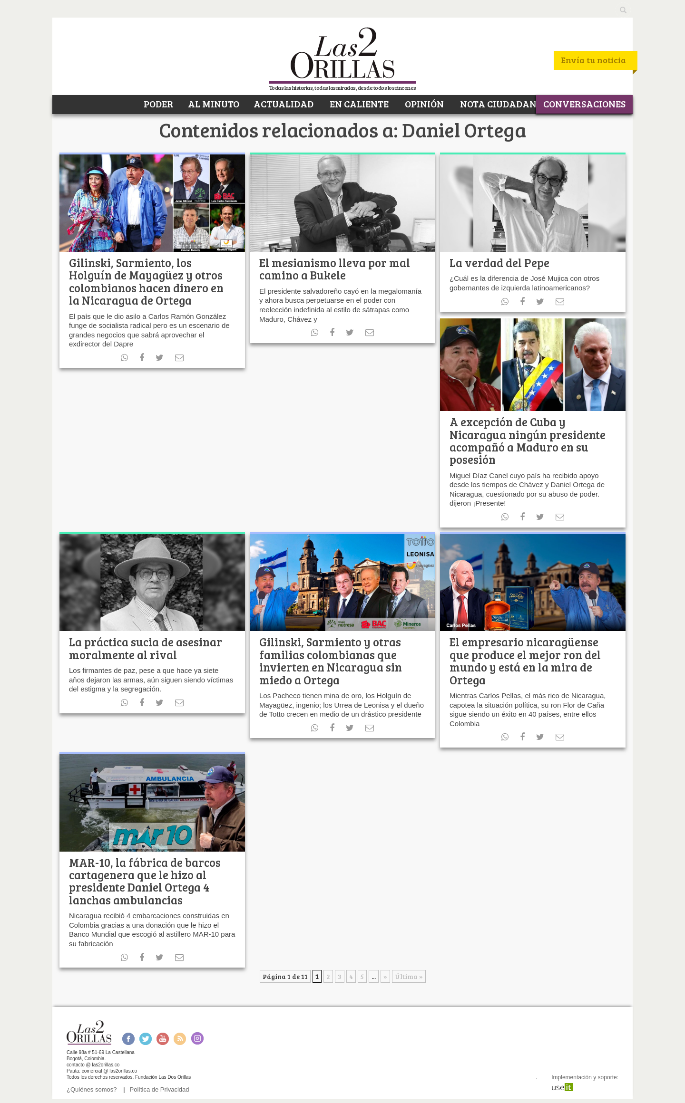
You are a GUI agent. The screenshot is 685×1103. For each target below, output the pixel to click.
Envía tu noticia (593, 60)
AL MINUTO (213, 103)
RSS (180, 1038)
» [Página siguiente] (385, 976)
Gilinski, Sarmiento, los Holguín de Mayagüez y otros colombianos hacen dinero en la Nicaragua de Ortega (146, 281)
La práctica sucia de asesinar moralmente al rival (145, 648)
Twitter (145, 1038)
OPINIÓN (423, 103)
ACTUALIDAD (283, 103)
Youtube (163, 1038)
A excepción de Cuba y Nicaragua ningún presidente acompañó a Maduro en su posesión (528, 440)
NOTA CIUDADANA (500, 103)
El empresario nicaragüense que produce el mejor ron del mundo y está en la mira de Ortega (525, 660)
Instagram (197, 1038)
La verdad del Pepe (499, 262)
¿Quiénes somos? (92, 1089)
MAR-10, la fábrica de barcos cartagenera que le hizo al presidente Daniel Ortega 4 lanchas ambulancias (145, 881)
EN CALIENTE (358, 103)
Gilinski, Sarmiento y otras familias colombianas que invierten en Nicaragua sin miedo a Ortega (330, 660)
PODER (158, 103)
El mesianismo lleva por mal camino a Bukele (334, 269)
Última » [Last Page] (409, 976)
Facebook (128, 1038)
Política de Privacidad (159, 1089)
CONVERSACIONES (584, 103)
